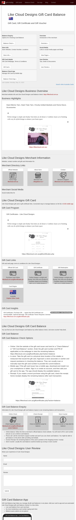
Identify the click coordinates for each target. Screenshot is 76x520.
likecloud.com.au (13, 181)
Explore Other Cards (13, 298)
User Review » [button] (45, 67)
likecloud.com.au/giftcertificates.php (13, 279)
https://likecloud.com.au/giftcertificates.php (16, 316)
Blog (46, 2)
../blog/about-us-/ (38, 181)
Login (72, 2)
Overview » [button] (44, 43)
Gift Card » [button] (6, 67)
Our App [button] (39, 2)
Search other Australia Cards (65, 84)
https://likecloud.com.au (50, 94)
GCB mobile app (68, 204)
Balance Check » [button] (8, 43)
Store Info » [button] (6, 55)
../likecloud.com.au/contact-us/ (63, 181)
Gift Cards (19, 2)
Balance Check (29, 2)
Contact (53, 2)
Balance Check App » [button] (10, 79)
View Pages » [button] (45, 55)
